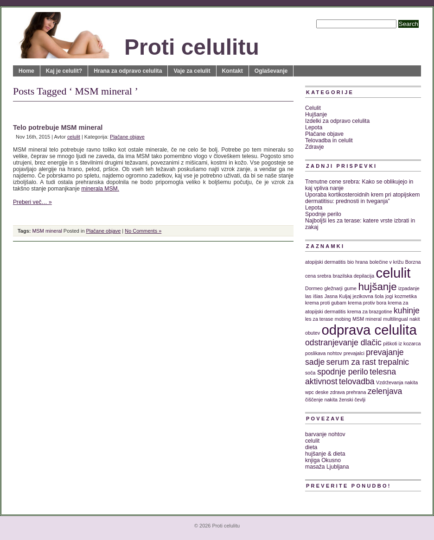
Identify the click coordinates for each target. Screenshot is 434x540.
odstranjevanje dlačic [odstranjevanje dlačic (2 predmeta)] (343, 342)
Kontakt (232, 71)
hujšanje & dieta (325, 454)
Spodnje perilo (323, 214)
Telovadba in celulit (329, 140)
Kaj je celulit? (64, 71)
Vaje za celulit (191, 71)
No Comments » (143, 231)
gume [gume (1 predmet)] (350, 288)
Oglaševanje (271, 71)
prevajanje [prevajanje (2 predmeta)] (384, 352)
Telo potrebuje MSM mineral (57, 127)
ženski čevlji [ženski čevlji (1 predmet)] (352, 399)
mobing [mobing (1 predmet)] (343, 319)
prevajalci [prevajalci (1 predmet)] (354, 353)
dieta (311, 447)
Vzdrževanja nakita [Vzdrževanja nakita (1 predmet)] (397, 382)
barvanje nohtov (325, 434)
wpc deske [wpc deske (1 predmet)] (316, 392)
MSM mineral (47, 231)
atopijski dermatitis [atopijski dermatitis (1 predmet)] (325, 262)
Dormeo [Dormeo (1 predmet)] (314, 288)
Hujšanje (316, 114)
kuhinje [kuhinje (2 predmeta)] (407, 310)
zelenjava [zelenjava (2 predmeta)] (385, 391)
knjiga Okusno (323, 460)
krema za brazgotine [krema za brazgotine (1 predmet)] (369, 311)
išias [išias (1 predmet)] (318, 296)
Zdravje (314, 147)
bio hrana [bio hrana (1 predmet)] (357, 262)
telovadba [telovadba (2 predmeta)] (357, 381)
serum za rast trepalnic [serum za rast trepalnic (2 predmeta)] (367, 362)
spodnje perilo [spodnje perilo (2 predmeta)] (342, 371)
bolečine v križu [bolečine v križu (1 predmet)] (386, 262)
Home (26, 71)
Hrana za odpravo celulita (128, 71)
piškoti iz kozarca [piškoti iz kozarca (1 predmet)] (402, 343)
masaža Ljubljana (327, 467)
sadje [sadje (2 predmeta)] (315, 362)
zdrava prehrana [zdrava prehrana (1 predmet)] (348, 392)
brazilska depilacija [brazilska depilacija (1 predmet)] (353, 276)
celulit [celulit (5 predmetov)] (393, 272)
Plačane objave (127, 137)
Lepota (313, 127)
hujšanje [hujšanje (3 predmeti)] (377, 286)
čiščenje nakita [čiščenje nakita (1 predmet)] (321, 399)
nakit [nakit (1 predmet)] (414, 319)
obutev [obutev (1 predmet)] (312, 333)
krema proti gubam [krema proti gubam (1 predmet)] (325, 302)
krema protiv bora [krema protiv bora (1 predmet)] (367, 302)
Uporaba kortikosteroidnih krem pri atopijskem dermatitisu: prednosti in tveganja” (362, 197)
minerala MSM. (100, 188)
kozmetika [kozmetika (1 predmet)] (406, 296)
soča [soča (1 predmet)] (310, 372)
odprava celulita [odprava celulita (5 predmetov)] (368, 329)
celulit (73, 137)
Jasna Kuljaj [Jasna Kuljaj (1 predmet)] (338, 296)
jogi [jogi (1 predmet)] (389, 296)
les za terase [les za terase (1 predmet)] (319, 319)
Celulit (313, 108)
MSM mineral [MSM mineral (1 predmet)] (367, 319)
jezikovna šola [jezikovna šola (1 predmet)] (368, 296)
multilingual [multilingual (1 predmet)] (395, 319)
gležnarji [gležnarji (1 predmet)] (333, 288)
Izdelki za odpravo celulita (337, 121)
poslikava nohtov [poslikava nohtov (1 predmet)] (323, 353)
